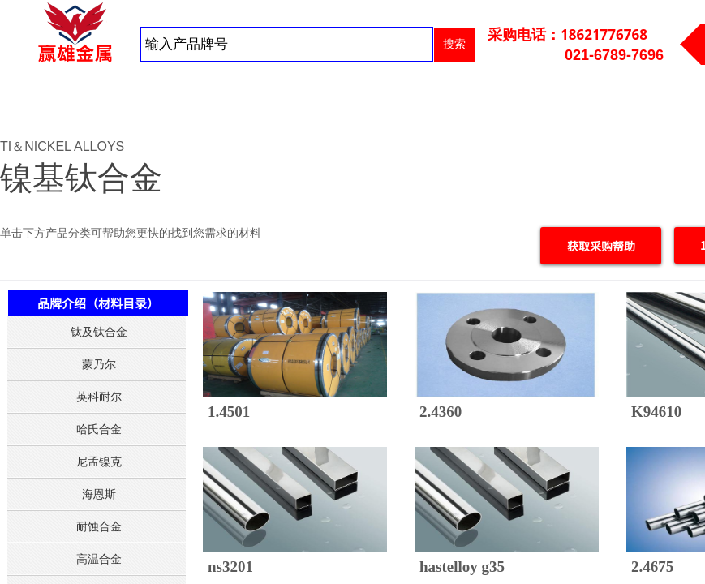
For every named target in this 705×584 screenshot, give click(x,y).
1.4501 (229, 411)
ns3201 (230, 566)
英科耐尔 (99, 396)
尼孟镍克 (99, 461)
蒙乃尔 (99, 364)
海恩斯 (99, 493)
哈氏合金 (99, 429)
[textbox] (286, 44)
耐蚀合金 (99, 526)
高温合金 (99, 558)
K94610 (656, 411)
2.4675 (652, 566)
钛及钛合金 (99, 331)
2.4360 (440, 411)
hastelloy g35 (462, 566)
